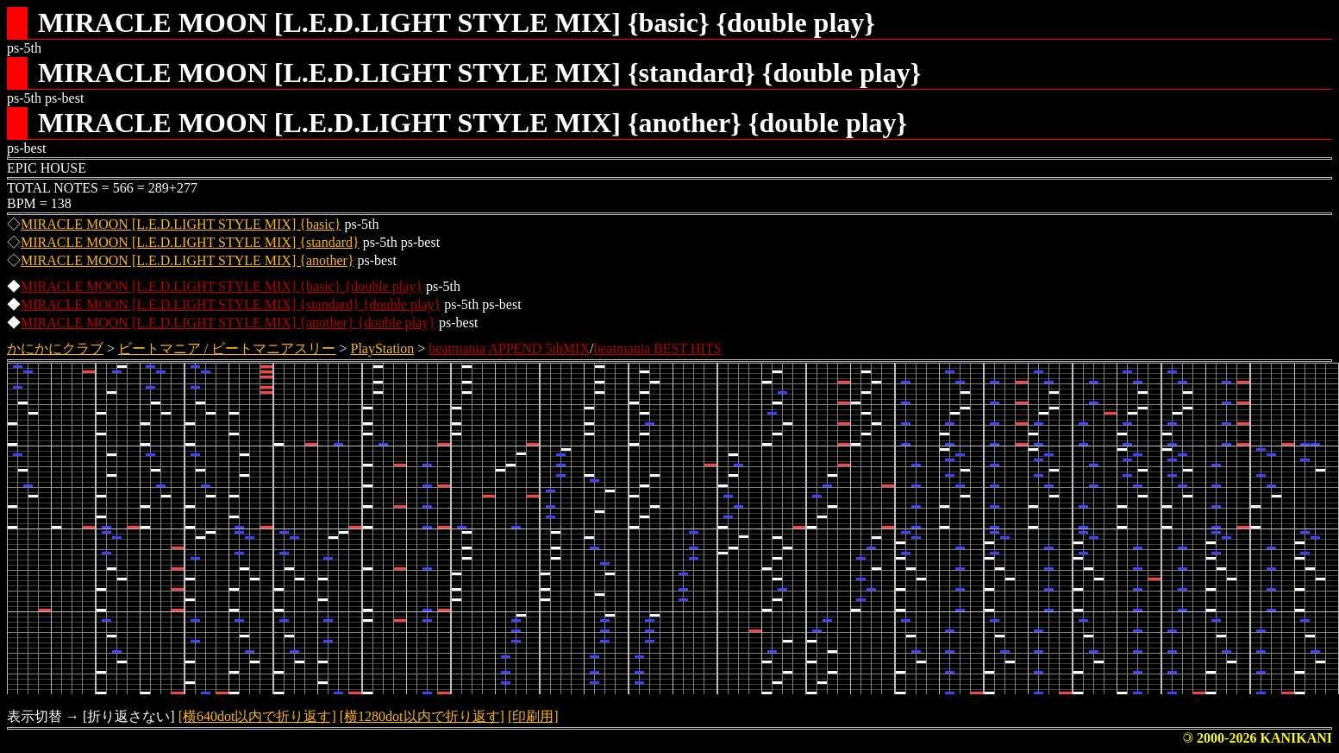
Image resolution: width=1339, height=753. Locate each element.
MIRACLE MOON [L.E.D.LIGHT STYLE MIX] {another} (187, 260)
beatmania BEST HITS (657, 348)
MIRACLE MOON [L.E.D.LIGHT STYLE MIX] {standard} (190, 242)
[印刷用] (533, 716)
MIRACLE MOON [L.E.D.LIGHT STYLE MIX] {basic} (181, 224)
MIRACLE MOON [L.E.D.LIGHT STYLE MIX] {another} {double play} (228, 322)
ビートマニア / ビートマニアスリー (226, 348)
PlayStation (383, 348)
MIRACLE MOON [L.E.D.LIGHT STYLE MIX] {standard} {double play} (231, 304)
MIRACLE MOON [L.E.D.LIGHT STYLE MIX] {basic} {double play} (221, 286)
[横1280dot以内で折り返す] (422, 716)
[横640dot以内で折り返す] (257, 716)
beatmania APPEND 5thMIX (509, 348)
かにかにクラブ (55, 348)
